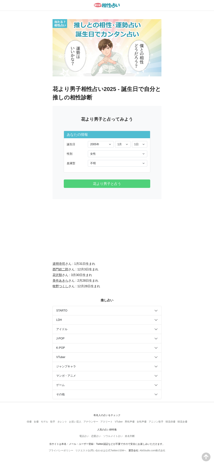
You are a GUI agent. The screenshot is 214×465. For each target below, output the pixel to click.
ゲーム (60, 385)
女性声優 (142, 421)
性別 (69, 153)
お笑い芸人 (75, 421)
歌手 (52, 421)
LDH (59, 319)
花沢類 (57, 275)
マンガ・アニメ (66, 375)
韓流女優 (182, 421)
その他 (60, 394)
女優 (36, 421)
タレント (62, 421)
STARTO (61, 310)
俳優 (29, 421)
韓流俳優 (170, 421)
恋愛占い (96, 436)
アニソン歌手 (156, 421)
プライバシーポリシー (61, 450)
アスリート (106, 421)
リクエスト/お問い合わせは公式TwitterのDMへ (101, 450)
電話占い (84, 436)
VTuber (60, 357)
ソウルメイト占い (113, 436)
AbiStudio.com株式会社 (152, 450)
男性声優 (130, 421)
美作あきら (60, 280)
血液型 (71, 163)
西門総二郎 (60, 269)
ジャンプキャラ (66, 366)
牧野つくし (60, 286)
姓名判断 (130, 436)
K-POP (60, 347)
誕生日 (71, 144)
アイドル (61, 329)
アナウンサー (90, 421)
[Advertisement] (107, 228)
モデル (44, 421)
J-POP (60, 338)
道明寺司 (59, 264)
